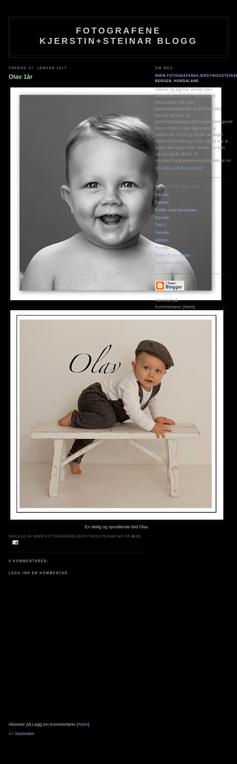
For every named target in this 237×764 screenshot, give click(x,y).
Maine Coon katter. (173, 255)
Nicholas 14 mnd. (171, 262)
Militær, (162, 240)
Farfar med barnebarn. (176, 209)
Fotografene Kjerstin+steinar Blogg (119, 36)
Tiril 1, (161, 224)
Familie (162, 194)
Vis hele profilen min (178, 168)
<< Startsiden (21, 733)
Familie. (162, 217)
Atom (83, 724)
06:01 (136, 536)
